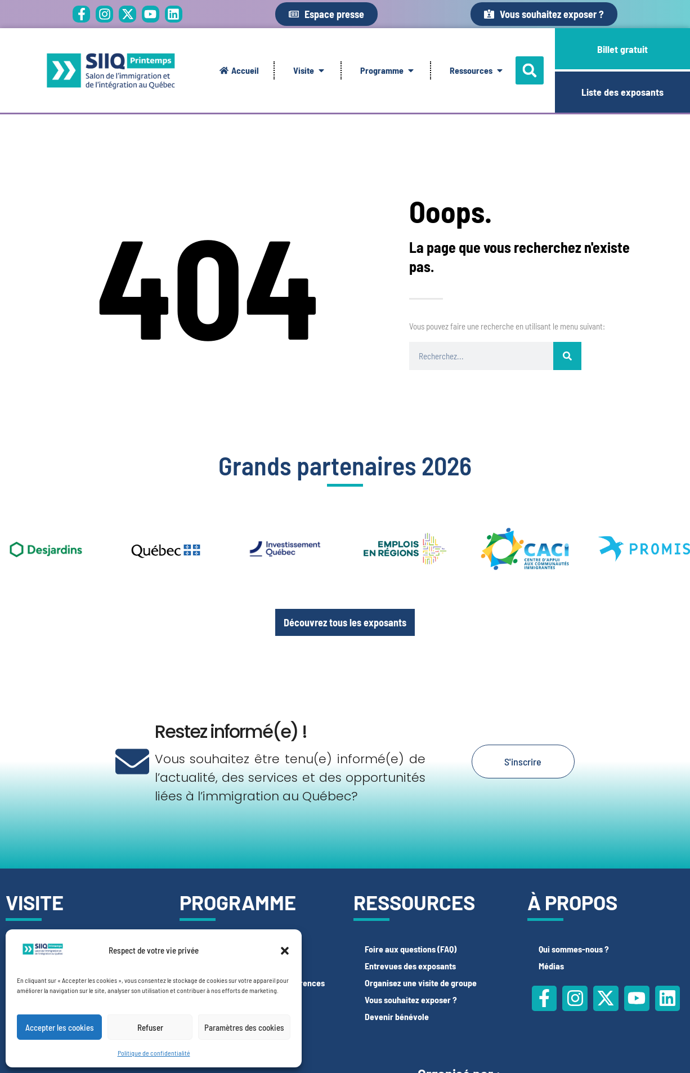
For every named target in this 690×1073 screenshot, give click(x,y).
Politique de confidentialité (154, 1053)
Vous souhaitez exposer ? (411, 999)
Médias (551, 965)
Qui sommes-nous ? (574, 948)
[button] (284, 950)
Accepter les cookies (59, 1027)
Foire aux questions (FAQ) (410, 948)
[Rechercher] (567, 356)
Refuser (150, 1027)
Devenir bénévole (397, 1016)
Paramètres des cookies (244, 1027)
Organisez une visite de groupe (421, 982)
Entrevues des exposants (410, 965)
